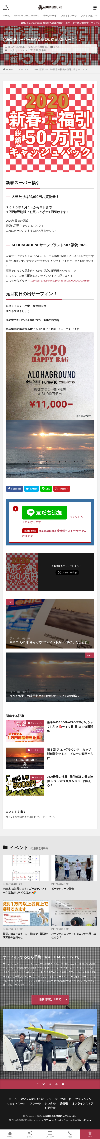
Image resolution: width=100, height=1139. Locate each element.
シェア (30, 1134)
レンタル (50, 1103)
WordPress (84, 1120)
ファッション (87, 15)
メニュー (50, 1134)
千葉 (36, 50)
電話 (70, 1134)
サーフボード (50, 15)
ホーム (6, 15)
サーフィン (21, 50)
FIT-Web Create (53, 1120)
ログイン (35, 817)
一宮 (30, 50)
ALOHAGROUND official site (59, 1116)
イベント (58, 46)
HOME (9, 69)
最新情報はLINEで (50, 999)
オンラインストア (82, 1103)
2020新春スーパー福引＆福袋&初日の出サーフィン (60, 69)
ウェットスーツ (69, 15)
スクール (35, 1103)
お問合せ (50, 1107)
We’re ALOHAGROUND (26, 15)
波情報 (64, 1103)
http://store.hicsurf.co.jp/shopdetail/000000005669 (59, 280)
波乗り (42, 50)
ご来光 (11, 50)
